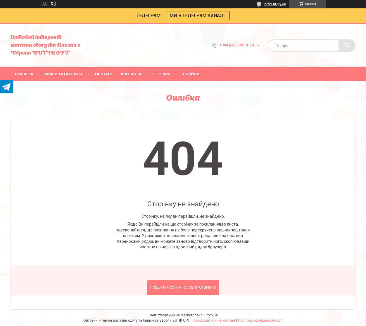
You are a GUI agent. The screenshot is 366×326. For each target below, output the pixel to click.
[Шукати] (347, 45)
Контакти (131, 74)
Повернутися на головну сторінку (183, 287)
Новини (191, 74)
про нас (103, 74)
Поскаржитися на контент (213, 320)
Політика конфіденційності (260, 320)
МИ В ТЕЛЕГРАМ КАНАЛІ (197, 15)
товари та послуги (62, 74)
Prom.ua (211, 315)
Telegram (160, 74)
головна (24, 74)
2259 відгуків (275, 4)
